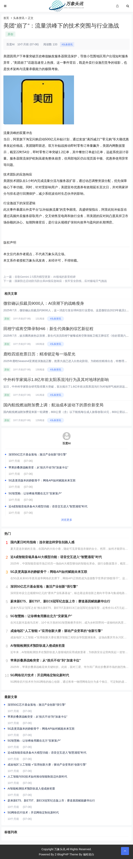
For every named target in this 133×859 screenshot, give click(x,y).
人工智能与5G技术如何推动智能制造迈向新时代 (37, 776)
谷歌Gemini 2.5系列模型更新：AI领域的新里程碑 (45, 276)
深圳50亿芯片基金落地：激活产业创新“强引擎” (38, 454)
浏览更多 (66, 519)
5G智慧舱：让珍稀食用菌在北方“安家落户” (35, 493)
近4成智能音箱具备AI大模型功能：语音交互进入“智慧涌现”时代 (48, 506)
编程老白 (88, 854)
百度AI (66, 443)
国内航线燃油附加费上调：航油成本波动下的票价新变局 (53, 405)
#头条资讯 (67, 44)
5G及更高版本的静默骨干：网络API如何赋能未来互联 (42, 480)
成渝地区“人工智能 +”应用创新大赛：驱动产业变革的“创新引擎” (47, 764)
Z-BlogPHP (62, 854)
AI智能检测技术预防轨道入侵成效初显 (31, 788)
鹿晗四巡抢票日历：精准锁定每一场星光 (39, 354)
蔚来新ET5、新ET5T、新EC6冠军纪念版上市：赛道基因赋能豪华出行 (51, 800)
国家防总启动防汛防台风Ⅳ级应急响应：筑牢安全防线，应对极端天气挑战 (61, 281)
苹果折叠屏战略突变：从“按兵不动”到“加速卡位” (38, 467)
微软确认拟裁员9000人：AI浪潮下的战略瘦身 (43, 303)
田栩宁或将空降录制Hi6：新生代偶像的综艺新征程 (48, 328)
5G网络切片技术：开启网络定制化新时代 (33, 812)
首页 (6, 18)
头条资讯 (18, 18)
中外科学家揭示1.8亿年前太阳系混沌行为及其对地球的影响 (56, 379)
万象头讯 (59, 849)
